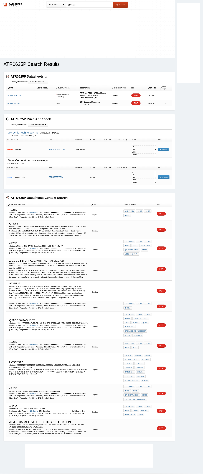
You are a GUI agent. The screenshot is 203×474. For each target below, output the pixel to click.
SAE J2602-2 (129, 363)
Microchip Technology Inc (23, 132)
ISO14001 (128, 349)
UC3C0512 (128, 356)
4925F (127, 245)
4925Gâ (127, 305)
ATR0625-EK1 (144, 245)
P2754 (127, 319)
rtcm (140, 401)
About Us (150, 465)
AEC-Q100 (145, 352)
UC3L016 (140, 363)
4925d (134, 245)
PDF (136, 95)
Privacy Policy (75, 465)
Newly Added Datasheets (58, 465)
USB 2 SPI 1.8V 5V (131, 252)
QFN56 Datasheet (131, 249)
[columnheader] (20, 88)
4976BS (127, 315)
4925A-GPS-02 (130, 401)
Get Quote (164, 177)
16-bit (147, 212)
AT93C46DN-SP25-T (131, 370)
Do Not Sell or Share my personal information (100, 465)
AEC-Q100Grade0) (131, 352)
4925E (127, 341)
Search (120, 5)
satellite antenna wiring (135, 387)
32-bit (139, 212)
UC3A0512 (140, 367)
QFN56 (144, 249)
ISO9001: (138, 349)
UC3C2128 (128, 360)
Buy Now (163, 149)
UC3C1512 (139, 356)
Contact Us (140, 465)
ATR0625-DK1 (129, 322)
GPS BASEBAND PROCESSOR (135, 326)
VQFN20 (144, 370)
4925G (127, 380)
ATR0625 (135, 319)
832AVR (146, 349)
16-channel (34, 213)
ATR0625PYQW (56, 177)
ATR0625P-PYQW (57, 149)
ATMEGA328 (129, 367)
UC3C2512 (139, 360)
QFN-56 (127, 329)
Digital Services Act (127, 465)
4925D (127, 215)
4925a (127, 398)
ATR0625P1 (137, 329)
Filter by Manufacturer (19, 82)
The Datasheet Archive (13, 4)
